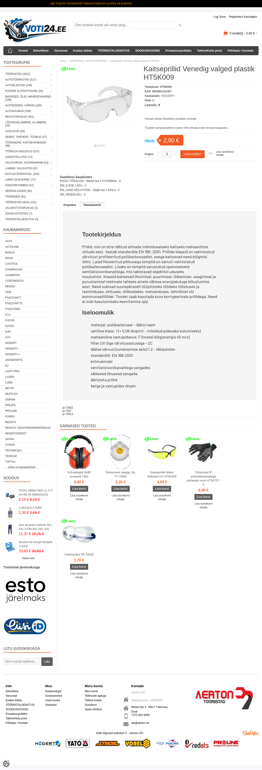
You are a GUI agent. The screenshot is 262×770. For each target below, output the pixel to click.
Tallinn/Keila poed (209, 50)
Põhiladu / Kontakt (240, 50)
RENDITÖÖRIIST (15, 433)
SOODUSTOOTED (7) (18, 213)
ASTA (8, 241)
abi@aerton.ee (140, 723)
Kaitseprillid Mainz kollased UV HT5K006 (162, 474)
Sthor (10, 444)
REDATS (10, 422)
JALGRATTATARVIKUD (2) (21, 208)
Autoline (12, 246)
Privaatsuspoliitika (178, 50)
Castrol (11, 263)
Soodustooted (53, 695)
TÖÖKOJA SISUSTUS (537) (22, 151)
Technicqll (13, 450)
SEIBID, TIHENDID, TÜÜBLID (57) (26, 136)
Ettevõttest (40, 50)
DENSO (10, 286)
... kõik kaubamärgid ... (21, 467)
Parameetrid (92, 205)
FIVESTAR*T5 (13, 303)
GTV (8, 337)
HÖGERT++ (12, 354)
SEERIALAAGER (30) (18, 191)
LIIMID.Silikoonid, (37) (20, 179)
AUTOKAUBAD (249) (18, 111)
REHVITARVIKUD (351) (19, 116)
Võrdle (220, 155)
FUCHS (9, 320)
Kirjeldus (70, 205)
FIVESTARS (12, 309)
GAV (8, 331)
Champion (12, 275)
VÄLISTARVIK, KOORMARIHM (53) (27, 162)
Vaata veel (28, 558)
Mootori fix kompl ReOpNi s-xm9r (35, 544)
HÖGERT (11, 343)
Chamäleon (13, 269)
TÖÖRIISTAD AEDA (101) (20, 202)
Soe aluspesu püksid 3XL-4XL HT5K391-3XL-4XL (36, 527)
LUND (9, 382)
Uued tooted (52, 700)
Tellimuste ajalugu (95, 695)
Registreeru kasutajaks (243, 16)
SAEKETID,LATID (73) (18, 157)
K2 (7, 365)
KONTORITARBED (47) (19, 185)
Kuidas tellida (82, 50)
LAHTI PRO (12, 371)
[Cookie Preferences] (6, 764)
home (63, 61)
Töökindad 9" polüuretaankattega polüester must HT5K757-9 (203, 478)
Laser (9, 377)
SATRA (9, 439)
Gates (9, 326)
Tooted (23, 50)
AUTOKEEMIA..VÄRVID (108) (23, 105)
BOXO (9, 258)
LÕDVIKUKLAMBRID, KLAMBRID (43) (25, 124)
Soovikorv (91, 704)
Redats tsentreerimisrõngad (28, 427)
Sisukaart (51, 704)
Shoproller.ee (251, 733)
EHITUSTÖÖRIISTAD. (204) (22, 174)
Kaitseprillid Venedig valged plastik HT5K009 (134, 61)
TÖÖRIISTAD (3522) (17, 74)
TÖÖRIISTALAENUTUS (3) (21, 219)
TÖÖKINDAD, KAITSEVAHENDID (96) (25, 144)
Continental (14, 280)
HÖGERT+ (11, 348)
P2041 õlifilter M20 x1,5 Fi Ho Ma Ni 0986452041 (36, 492)
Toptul (10, 461)
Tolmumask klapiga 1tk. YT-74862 (120, 474)
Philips (10, 405)
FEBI (8, 292)
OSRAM (10, 399)
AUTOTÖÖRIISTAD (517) (20, 79)
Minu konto (91, 691)
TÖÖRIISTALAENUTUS (114, 50)
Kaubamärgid (53, 691)
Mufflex (11, 394)
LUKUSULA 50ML (30, 507)
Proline (11, 410)
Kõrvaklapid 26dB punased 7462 (79, 474)
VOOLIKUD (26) (15, 131)
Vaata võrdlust (93, 709)
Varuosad (61, 50)
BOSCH (10, 252)
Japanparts (14, 360)
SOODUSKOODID (147, 50)
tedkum (11, 456)
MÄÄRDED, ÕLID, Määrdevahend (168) (28, 98)
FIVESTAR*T (13, 297)
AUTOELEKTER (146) (18, 85)
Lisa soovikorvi (225, 151)
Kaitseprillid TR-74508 (79, 554)
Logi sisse (219, 16)
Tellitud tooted (93, 700)
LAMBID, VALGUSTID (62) (21, 168)
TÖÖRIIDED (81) (15, 196)
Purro (10, 416)
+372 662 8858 (140, 715)
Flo (7, 314)
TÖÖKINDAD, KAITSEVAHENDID (88, 61)
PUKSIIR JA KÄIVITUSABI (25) (24, 91)
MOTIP (9, 388)
